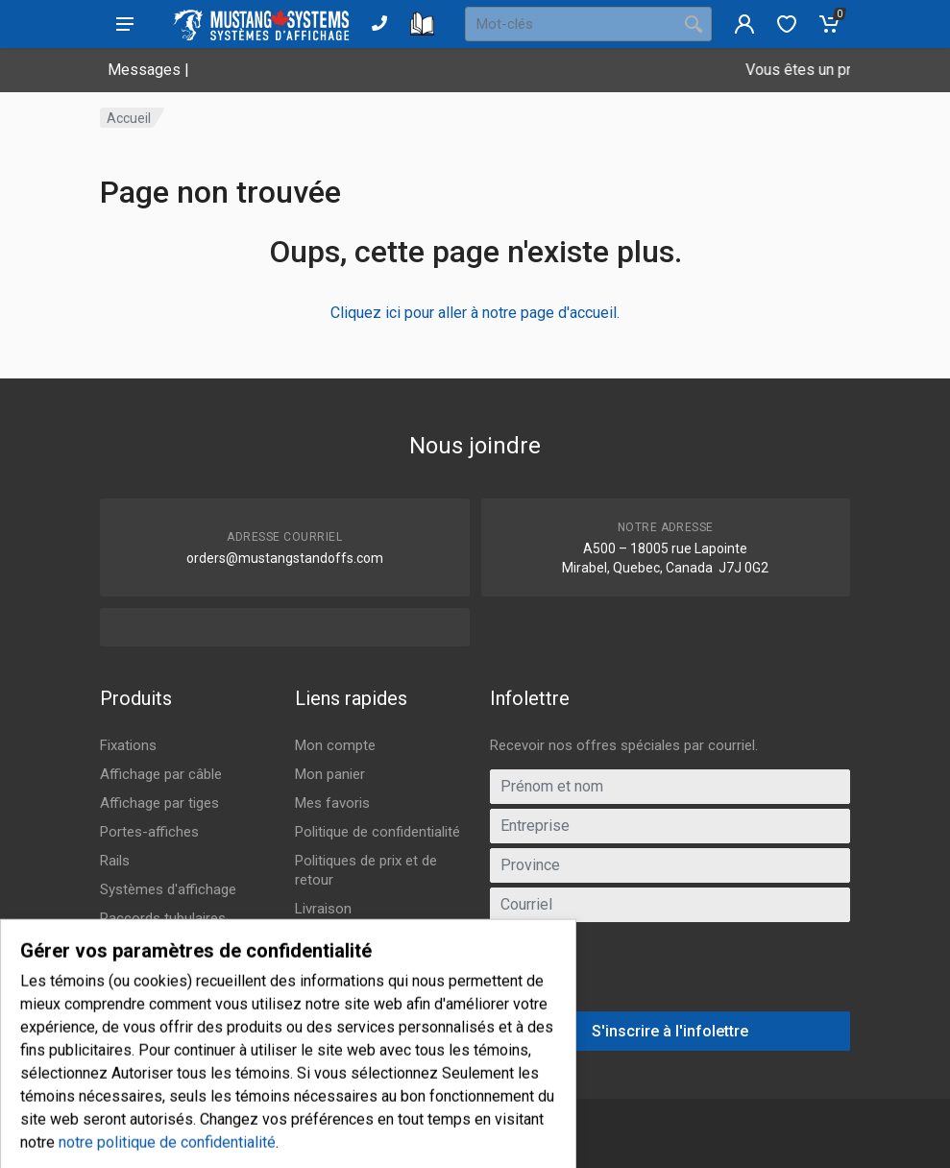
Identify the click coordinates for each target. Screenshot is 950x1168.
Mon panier (330, 774)
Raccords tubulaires (163, 918)
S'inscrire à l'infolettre (670, 1031)
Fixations (128, 745)
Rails (115, 860)
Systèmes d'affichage (168, 889)
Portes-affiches (149, 831)
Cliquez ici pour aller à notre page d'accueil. (475, 313)
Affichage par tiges (159, 803)
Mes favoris (332, 803)
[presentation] (670, 974)
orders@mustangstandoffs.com (284, 558)
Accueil (129, 118)
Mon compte (335, 745)
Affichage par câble (161, 774)
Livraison (323, 908)
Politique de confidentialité (377, 831)
